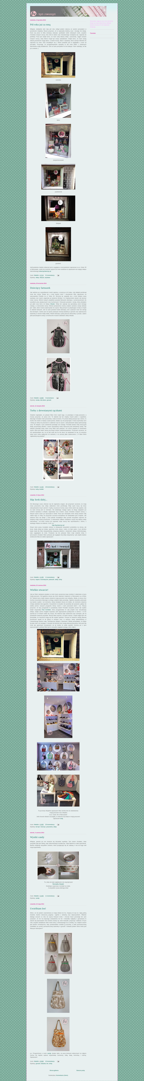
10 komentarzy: (50, 1061)
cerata (37, 400)
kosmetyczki (44, 579)
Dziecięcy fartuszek (40, 287)
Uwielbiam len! (38, 908)
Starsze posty (80, 1070)
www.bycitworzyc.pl (45, 271)
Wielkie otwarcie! (39, 589)
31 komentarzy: (50, 275)
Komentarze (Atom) (62, 1075)
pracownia (49, 827)
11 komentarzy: (50, 577)
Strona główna (54, 1070)
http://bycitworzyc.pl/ (58, 525)
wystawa (47, 277)
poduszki (51, 579)
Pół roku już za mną (40, 24)
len (47, 1063)
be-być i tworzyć (41, 827)
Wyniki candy (37, 837)
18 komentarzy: (50, 487)
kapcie (38, 579)
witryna (42, 277)
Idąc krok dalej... (38, 499)
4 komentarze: (49, 398)
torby (37, 489)
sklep (37, 277)
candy (37, 898)
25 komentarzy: (50, 824)
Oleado (52, 304)
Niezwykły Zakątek (58, 884)
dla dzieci (43, 400)
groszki (49, 400)
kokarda (43, 1063)
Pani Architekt (46, 610)
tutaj (61, 818)
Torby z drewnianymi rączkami (46, 410)
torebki (41, 489)
